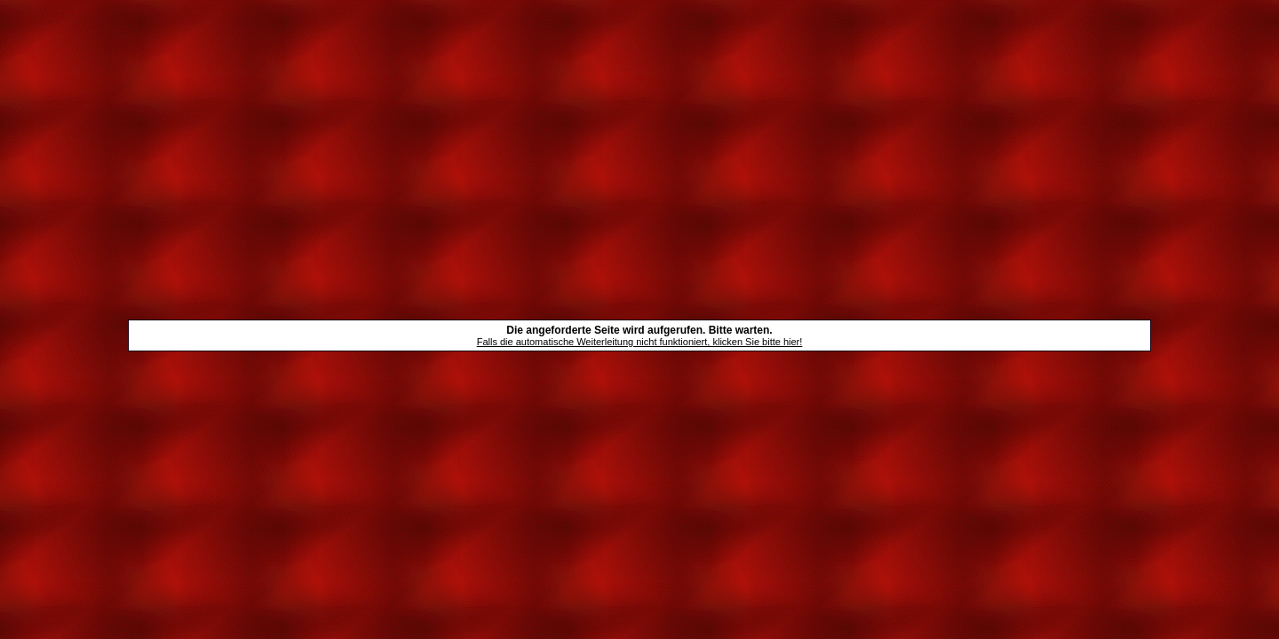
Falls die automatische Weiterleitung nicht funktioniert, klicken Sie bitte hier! (640, 341)
